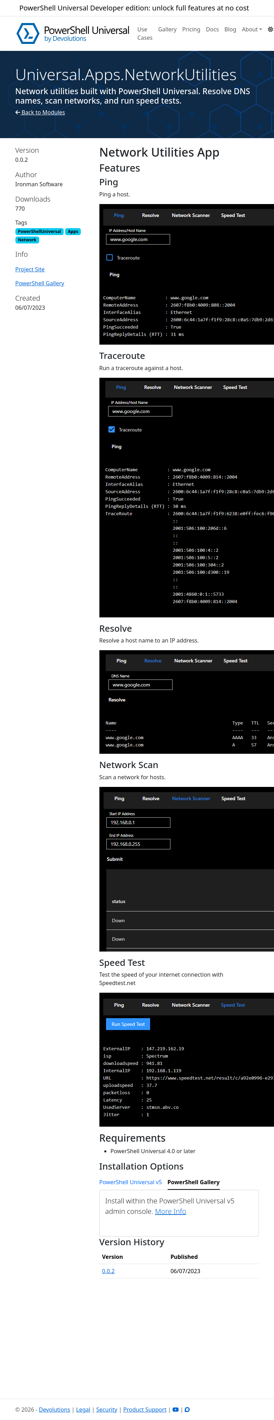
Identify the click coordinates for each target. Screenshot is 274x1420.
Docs (212, 29)
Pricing (191, 29)
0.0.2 (108, 1271)
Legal (83, 1409)
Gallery (167, 29)
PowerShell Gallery (39, 283)
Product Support (144, 1409)
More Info (170, 1211)
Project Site (30, 269)
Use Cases (145, 33)
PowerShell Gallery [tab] (194, 1182)
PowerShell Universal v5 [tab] (130, 1182)
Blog (230, 29)
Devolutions (54, 1409)
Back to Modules (40, 112)
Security (106, 1409)
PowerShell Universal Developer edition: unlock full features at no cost (134, 8)
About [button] (250, 29)
